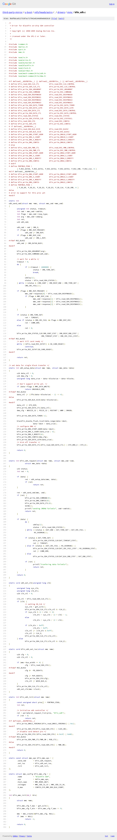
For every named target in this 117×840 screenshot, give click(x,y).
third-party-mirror (13, 12)
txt (106, 836)
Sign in (111, 4)
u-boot (28, 12)
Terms (29, 836)
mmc (70, 12)
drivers (61, 12)
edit (61, 18)
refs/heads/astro (43, 12)
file (54, 18)
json (112, 836)
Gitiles (15, 836)
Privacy (22, 836)
